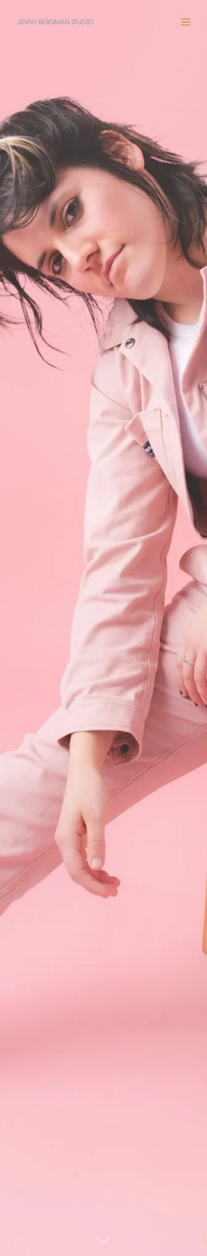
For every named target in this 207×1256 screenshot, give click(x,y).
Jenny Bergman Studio (55, 22)
